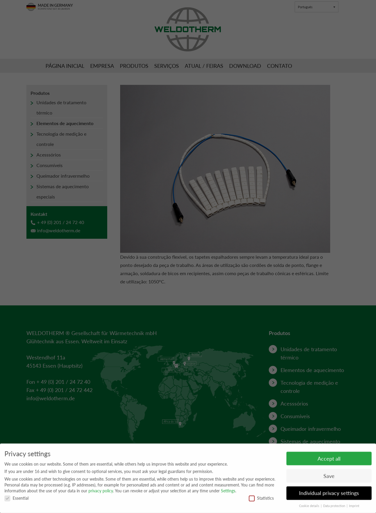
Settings (228, 492)
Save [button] (329, 478)
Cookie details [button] (309, 508)
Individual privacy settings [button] (329, 495)
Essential (16, 500)
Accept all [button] (329, 461)
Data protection (334, 508)
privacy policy (100, 492)
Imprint (354, 508)
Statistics (261, 500)
